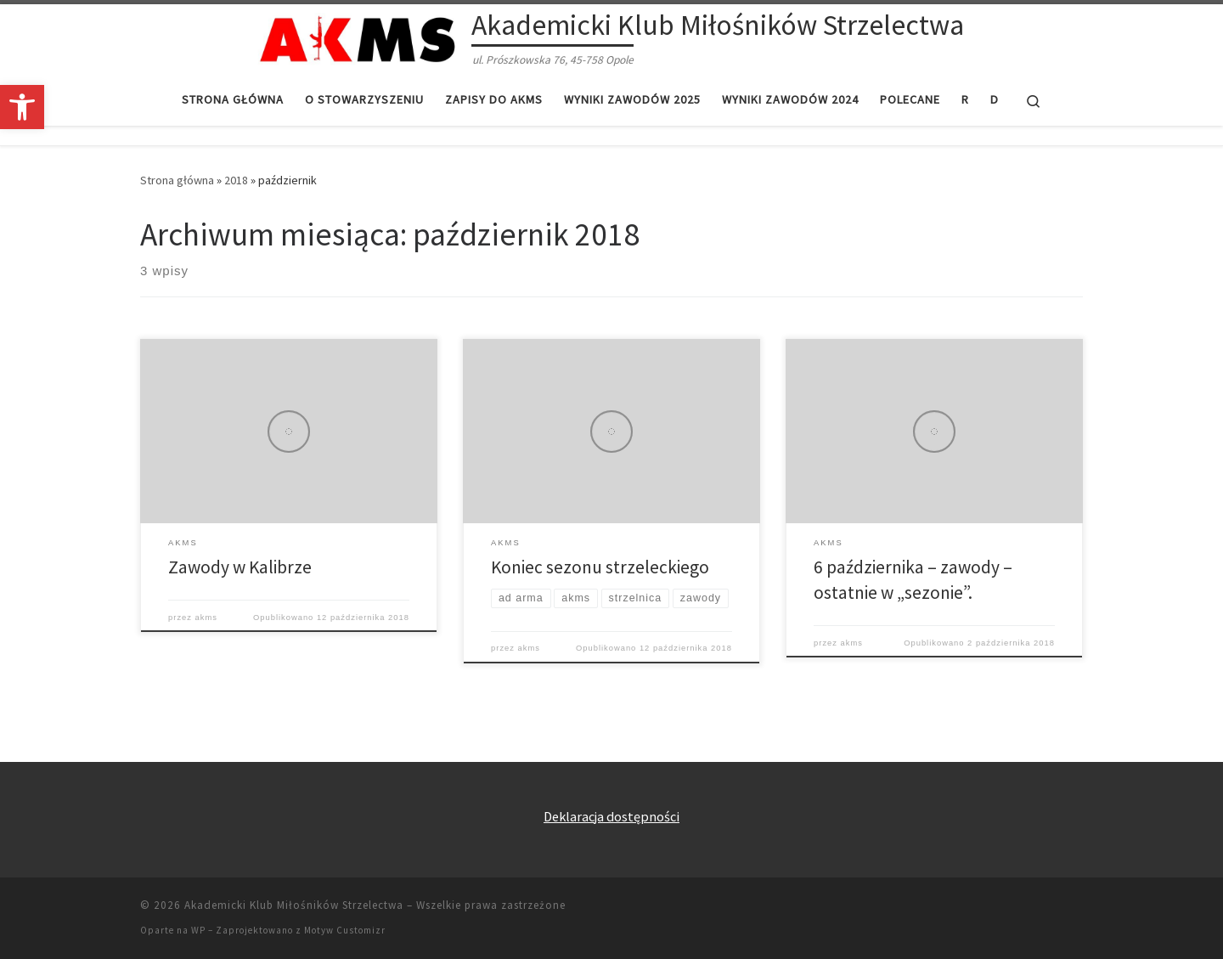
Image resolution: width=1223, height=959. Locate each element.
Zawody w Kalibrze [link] (240, 567)
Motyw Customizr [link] (345, 930)
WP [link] (198, 930)
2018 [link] (236, 180)
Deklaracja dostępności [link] (611, 816)
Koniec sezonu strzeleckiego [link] (600, 567)
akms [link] (206, 617)
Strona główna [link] (177, 180)
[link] (22, 107)
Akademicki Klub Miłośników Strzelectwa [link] (293, 905)
